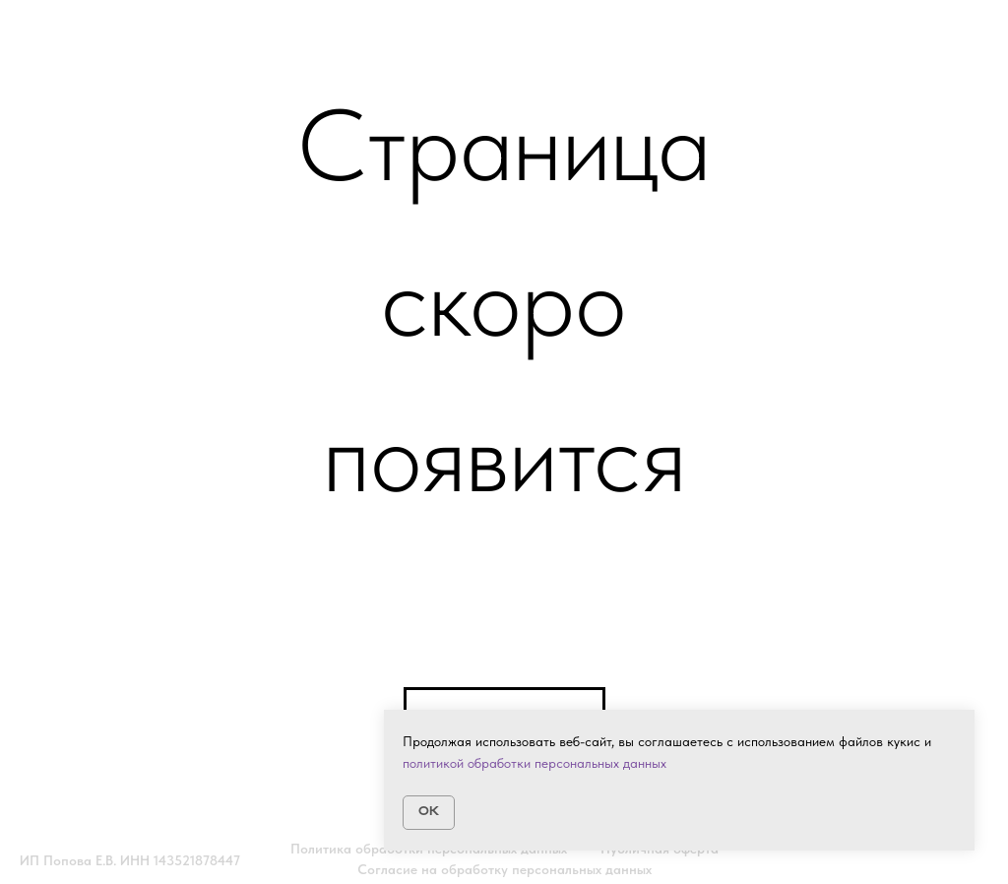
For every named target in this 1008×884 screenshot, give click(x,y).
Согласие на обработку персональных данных (504, 869)
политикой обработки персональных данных (534, 763)
